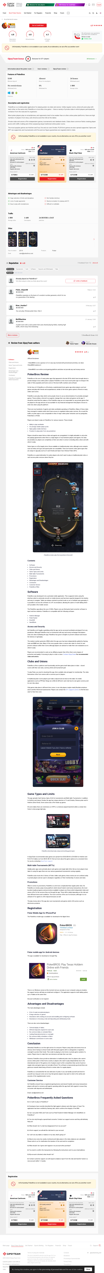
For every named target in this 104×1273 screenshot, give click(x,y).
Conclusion (12, 375)
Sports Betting (38, 1245)
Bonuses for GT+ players (40, 59)
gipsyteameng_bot (94, 1252)
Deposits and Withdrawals (45, 269)
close (88, 1269)
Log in (99, 4)
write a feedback (80, 281)
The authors (67, 1264)
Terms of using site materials (35, 1252)
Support (94, 1245)
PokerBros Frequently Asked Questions (15, 378)
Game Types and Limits (15, 365)
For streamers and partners (11, 1264)
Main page (6, 1245)
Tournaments (19, 269)
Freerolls (48, 13)
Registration (22, 179)
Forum (62, 13)
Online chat (87, 39)
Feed (4, 13)
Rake (56, 269)
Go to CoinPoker (38, 25)
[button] (24, 4)
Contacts (66, 1252)
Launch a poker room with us (11, 1261)
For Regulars (38, 13)
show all (95, 263)
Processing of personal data (72, 1258)
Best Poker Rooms (15, 13)
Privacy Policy (68, 1261)
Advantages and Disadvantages (13, 371)
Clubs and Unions (14, 362)
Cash (26, 269)
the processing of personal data (50, 1269)
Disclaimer (67, 1255)
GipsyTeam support (46, 861)
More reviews (13, 335)
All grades (10, 273)
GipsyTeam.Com (15, 1258)
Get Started (27, 13)
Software (33, 269)
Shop (55, 13)
